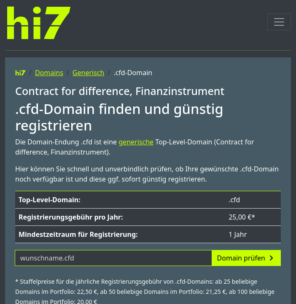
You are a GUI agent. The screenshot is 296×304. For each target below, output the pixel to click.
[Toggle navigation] (279, 22)
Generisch (89, 72)
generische (135, 142)
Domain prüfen (246, 258)
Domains (49, 72)
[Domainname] (113, 258)
